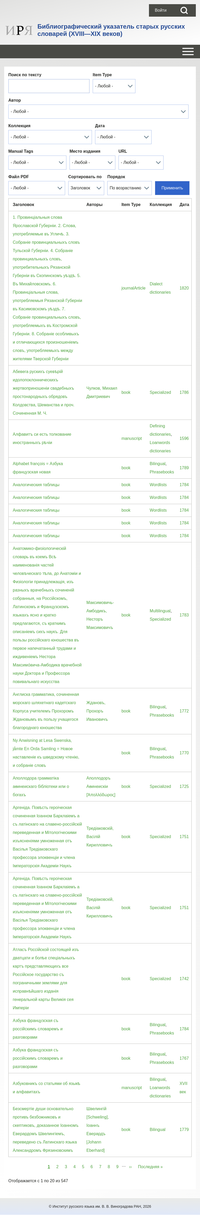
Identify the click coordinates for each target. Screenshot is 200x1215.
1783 (184, 615)
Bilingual (157, 463)
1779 (184, 1129)
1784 (184, 485)
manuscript (131, 438)
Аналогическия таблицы (36, 485)
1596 (184, 438)
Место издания (85, 151)
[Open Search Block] (184, 10)
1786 (184, 392)
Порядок (116, 177)
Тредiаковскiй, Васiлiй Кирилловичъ (100, 836)
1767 (184, 1058)
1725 (184, 786)
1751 (184, 836)
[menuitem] (160, 10)
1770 (184, 753)
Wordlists (158, 485)
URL (122, 151)
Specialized (160, 392)
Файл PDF (18, 177)
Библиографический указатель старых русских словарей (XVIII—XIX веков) (111, 30)
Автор (14, 100)
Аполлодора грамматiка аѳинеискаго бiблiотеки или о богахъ (41, 786)
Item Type (102, 75)
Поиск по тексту (24, 75)
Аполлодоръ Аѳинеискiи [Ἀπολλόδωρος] (100, 786)
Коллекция (19, 126)
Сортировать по (85, 177)
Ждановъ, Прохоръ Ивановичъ (97, 711)
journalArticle (133, 288)
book (125, 392)
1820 (184, 288)
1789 (184, 468)
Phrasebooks (162, 472)
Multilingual (160, 611)
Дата (100, 126)
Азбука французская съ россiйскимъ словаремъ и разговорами (38, 1028)
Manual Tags (20, 151)
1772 (184, 711)
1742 (184, 978)
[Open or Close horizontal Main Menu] (100, 51)
